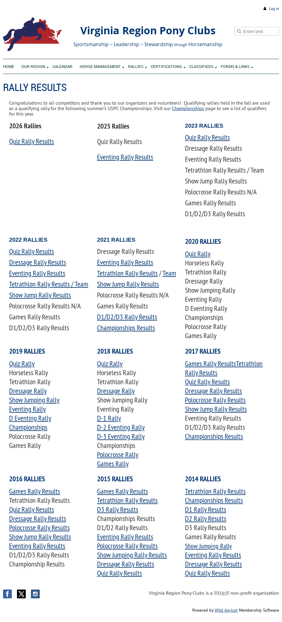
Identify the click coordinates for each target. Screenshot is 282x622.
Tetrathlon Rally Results (127, 272)
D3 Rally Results (117, 509)
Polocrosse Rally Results (215, 399)
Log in (274, 8)
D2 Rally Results (205, 518)
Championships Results (126, 327)
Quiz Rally (197, 253)
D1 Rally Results (205, 509)
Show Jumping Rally (34, 399)
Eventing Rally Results (125, 156)
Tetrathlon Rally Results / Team (48, 283)
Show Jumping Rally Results (132, 554)
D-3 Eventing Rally (121, 436)
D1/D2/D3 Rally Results (127, 316)
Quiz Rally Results (31, 141)
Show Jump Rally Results (40, 294)
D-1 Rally (109, 417)
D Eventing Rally (30, 417)
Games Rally (113, 463)
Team (169, 272)
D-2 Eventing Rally (121, 427)
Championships (188, 108)
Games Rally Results (210, 363)
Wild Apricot (226, 610)
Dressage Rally (28, 390)
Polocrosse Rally (117, 454)
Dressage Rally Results (37, 262)
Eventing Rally (27, 408)
